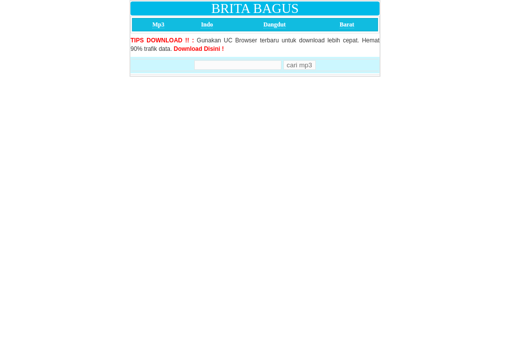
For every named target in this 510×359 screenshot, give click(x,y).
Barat (347, 24)
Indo (207, 24)
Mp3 (158, 24)
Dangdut (274, 24)
